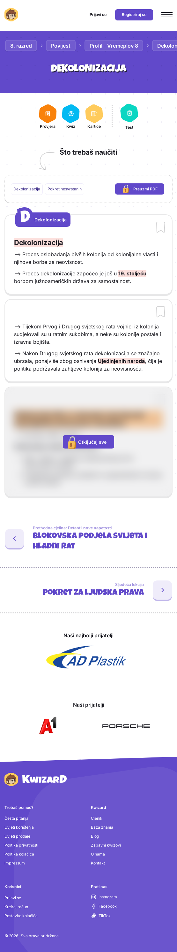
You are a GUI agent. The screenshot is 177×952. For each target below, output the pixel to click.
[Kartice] (94, 116)
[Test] (129, 116)
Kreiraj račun (16, 906)
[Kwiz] (71, 116)
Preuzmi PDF (143, 189)
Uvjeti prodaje (17, 836)
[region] (88, 189)
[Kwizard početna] (11, 14)
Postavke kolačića (21, 915)
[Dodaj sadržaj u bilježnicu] (160, 227)
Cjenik (96, 818)
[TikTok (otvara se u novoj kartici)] (101, 916)
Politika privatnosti (21, 845)
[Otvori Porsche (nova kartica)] (125, 726)
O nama (98, 854)
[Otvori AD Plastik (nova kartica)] (86, 657)
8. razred (21, 45)
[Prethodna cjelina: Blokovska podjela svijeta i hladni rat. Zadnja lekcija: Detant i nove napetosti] (88, 538)
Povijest (60, 45)
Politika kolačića (19, 854)
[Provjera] (48, 116)
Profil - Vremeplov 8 (114, 45)
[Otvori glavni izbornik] (167, 14)
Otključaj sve (87, 442)
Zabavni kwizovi (106, 845)
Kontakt (98, 863)
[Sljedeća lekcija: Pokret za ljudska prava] (88, 590)
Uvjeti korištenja (19, 827)
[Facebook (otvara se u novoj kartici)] (104, 906)
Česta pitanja (16, 818)
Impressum (14, 863)
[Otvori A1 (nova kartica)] (46, 726)
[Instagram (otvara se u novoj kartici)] (104, 897)
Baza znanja (102, 827)
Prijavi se (12, 897)
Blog (95, 836)
